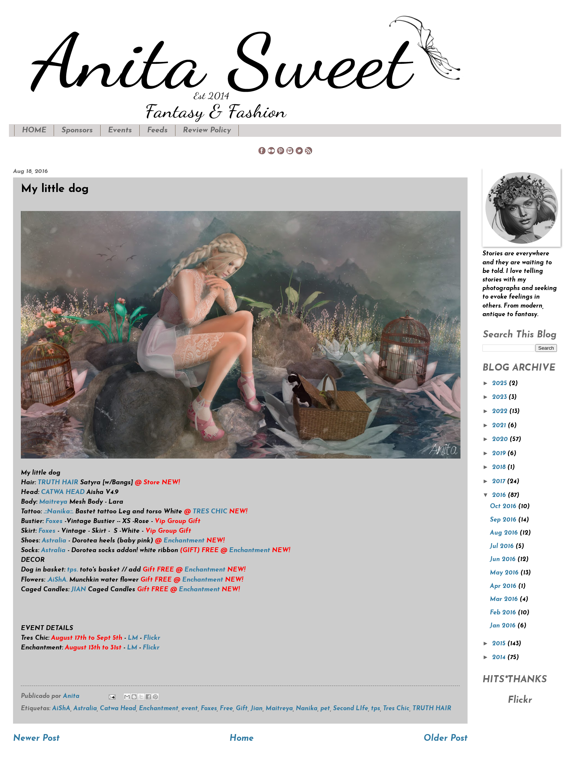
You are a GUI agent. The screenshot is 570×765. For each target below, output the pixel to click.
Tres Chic (396, 709)
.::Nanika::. (57, 512)
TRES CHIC (210, 512)
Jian (257, 709)
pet (325, 709)
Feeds (157, 130)
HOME (34, 130)
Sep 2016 (504, 520)
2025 (500, 384)
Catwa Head (118, 709)
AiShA (61, 709)
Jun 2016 (503, 560)
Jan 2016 (503, 626)
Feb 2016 (504, 613)
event (189, 709)
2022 (500, 412)
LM (133, 638)
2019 (499, 454)
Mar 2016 (505, 599)
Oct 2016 (504, 507)
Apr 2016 (504, 586)
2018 (499, 467)
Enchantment (184, 541)
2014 (499, 658)
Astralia (54, 541)
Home (241, 738)
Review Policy (207, 130)
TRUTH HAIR (58, 482)
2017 (499, 482)
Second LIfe (350, 709)
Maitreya (52, 502)
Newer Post (36, 738)
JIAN (78, 589)
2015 (499, 644)
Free (226, 709)
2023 (500, 397)
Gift (242, 709)
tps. (72, 570)
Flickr (151, 638)
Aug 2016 (505, 533)
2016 (500, 495)
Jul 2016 (503, 547)
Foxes (54, 521)
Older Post (446, 738)
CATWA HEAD (63, 492)
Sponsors (77, 130)
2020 (501, 440)
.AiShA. (57, 580)
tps (375, 709)
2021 (500, 426)
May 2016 (505, 573)
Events (120, 130)
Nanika (306, 709)
